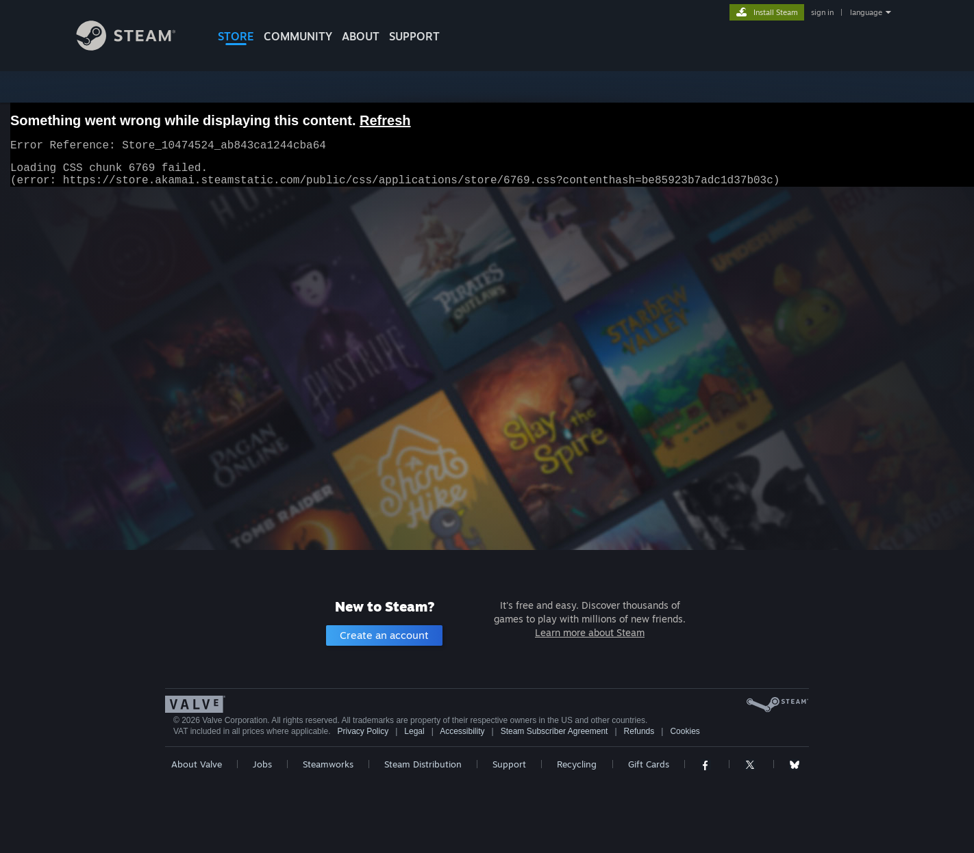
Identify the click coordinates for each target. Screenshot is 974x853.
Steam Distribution (423, 764)
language (866, 12)
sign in (822, 12)
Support (509, 764)
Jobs (262, 764)
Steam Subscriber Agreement (554, 731)
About (360, 36)
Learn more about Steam (590, 632)
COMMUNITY (298, 36)
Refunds (639, 731)
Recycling (577, 764)
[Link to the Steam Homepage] (136, 47)
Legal (414, 731)
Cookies (684, 731)
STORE (236, 36)
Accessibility (462, 731)
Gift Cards (648, 764)
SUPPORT (414, 36)
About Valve (196, 764)
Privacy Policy (362, 731)
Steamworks (328, 764)
